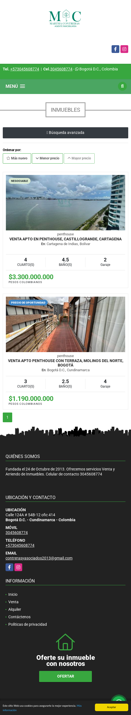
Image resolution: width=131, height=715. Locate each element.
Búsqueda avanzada (65, 132)
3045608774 (61, 69)
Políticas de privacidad (27, 624)
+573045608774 (24, 69)
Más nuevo (16, 158)
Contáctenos (19, 617)
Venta (13, 602)
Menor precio (47, 158)
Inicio (12, 594)
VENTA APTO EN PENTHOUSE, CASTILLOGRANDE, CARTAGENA (65, 239)
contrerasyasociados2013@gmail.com (39, 558)
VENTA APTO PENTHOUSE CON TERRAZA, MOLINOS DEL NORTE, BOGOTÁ (65, 362)
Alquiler (14, 609)
